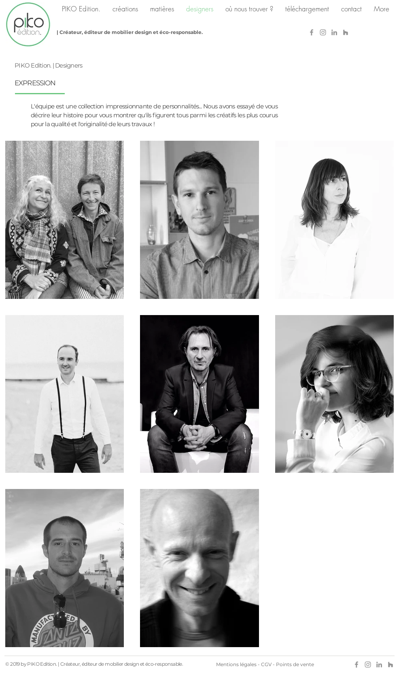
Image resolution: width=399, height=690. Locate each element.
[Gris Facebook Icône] (312, 32)
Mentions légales (236, 664)
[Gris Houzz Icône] (346, 32)
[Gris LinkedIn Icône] (334, 32)
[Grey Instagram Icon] (323, 32)
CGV (266, 664)
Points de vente (295, 664)
